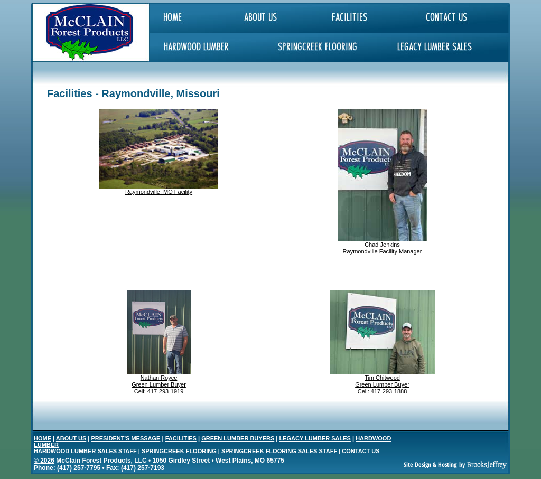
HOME (42, 438)
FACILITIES (181, 438)
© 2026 (44, 460)
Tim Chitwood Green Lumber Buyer (382, 381)
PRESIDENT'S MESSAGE (125, 438)
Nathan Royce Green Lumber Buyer (159, 381)
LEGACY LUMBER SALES (314, 438)
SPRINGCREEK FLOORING (179, 451)
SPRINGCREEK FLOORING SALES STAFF (279, 451)
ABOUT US (71, 438)
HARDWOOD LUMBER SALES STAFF (85, 451)
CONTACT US (360, 451)
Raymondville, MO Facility (158, 192)
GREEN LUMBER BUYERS (237, 438)
